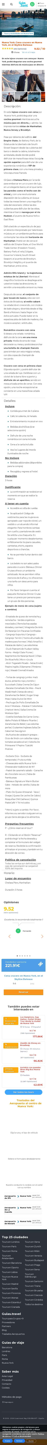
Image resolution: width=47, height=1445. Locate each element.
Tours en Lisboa (9, 1272)
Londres (6, 1351)
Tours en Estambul (11, 1302)
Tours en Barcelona (12, 1263)
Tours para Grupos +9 (12, 1318)
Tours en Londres (10, 1242)
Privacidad (7, 1380)
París (4, 1355)
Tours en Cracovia (33, 1295)
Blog (4, 1330)
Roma (5, 1359)
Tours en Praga (32, 1265)
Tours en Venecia (33, 1256)
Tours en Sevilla (10, 1288)
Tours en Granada (11, 1307)
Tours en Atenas (10, 1298)
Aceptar (7, 1441)
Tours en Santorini (34, 1281)
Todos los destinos (34, 1304)
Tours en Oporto (10, 1267)
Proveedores (8, 1322)
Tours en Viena (32, 1242)
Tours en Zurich (33, 1246)
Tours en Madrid (10, 1284)
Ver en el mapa (28, 52)
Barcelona (7, 1347)
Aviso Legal (7, 1376)
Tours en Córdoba (34, 1300)
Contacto (6, 1384)
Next (40, 935)
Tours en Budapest (34, 1260)
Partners (6, 1326)
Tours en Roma (9, 1251)
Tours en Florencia (11, 1293)
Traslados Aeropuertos (13, 1334)
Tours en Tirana (32, 1286)
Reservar (23, 992)
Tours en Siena (32, 1269)
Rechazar (19, 1441)
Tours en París (9, 1246)
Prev (7, 935)
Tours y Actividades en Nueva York (17, 33)
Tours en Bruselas (34, 1290)
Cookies (6, 1388)
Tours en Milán (32, 1251)
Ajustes (31, 1441)
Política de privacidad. (22, 1436)
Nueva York (8, 1363)
